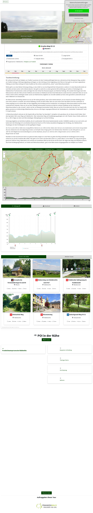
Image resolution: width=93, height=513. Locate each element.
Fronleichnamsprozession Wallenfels (23, 349)
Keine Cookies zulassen (79, 15)
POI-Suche (46, 339)
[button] (4, 27)
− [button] (4, 154)
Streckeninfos (38, 149)
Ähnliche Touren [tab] (69, 256)
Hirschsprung (63, 370)
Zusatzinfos (60, 149)
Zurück (6, 2)
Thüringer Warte (64, 360)
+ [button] (4, 152)
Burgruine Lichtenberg (66, 350)
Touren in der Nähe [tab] (24, 256)
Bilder (31, 149)
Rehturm (62, 380)
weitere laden (46, 493)
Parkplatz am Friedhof (30, 62)
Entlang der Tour (49, 149)
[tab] (16, 206)
